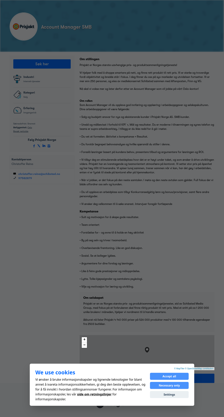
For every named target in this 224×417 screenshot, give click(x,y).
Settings (169, 394)
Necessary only (169, 385)
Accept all (169, 376)
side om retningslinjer (94, 394)
